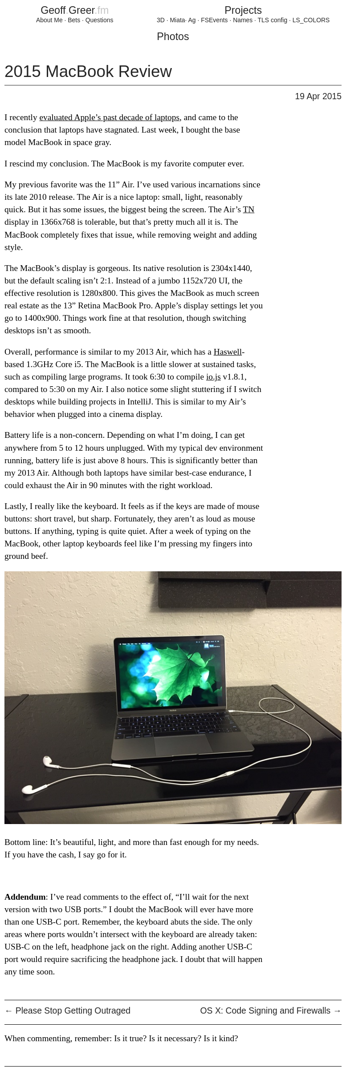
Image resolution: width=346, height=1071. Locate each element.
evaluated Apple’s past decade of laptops (109, 117)
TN (249, 209)
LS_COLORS (311, 20)
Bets (74, 20)
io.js (213, 376)
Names (242, 20)
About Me (49, 20)
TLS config (273, 20)
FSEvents (214, 20)
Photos (173, 36)
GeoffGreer (75, 10)
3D (161, 20)
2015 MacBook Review (88, 71)
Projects (243, 10)
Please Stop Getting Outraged (67, 1010)
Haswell (228, 351)
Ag (192, 20)
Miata (177, 20)
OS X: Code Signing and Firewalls (271, 1010)
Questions (99, 20)
